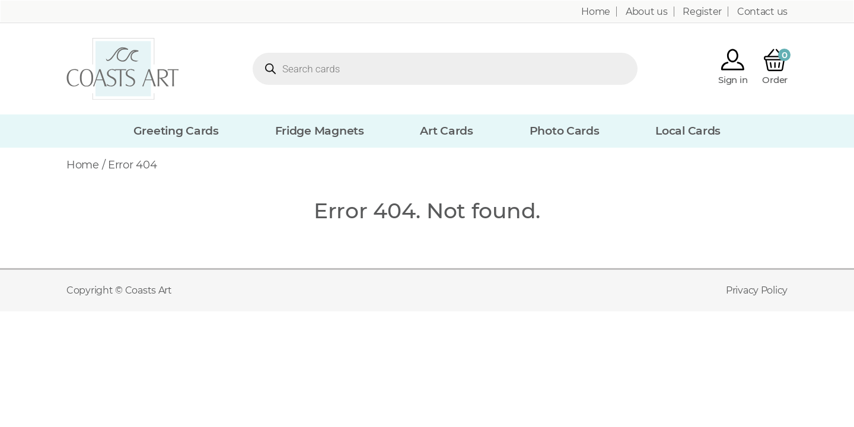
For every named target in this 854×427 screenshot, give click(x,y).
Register (702, 12)
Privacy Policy (757, 290)
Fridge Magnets (319, 131)
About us (647, 12)
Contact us (762, 12)
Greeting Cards (176, 131)
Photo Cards (565, 131)
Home (595, 12)
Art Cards (446, 131)
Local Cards (688, 131)
